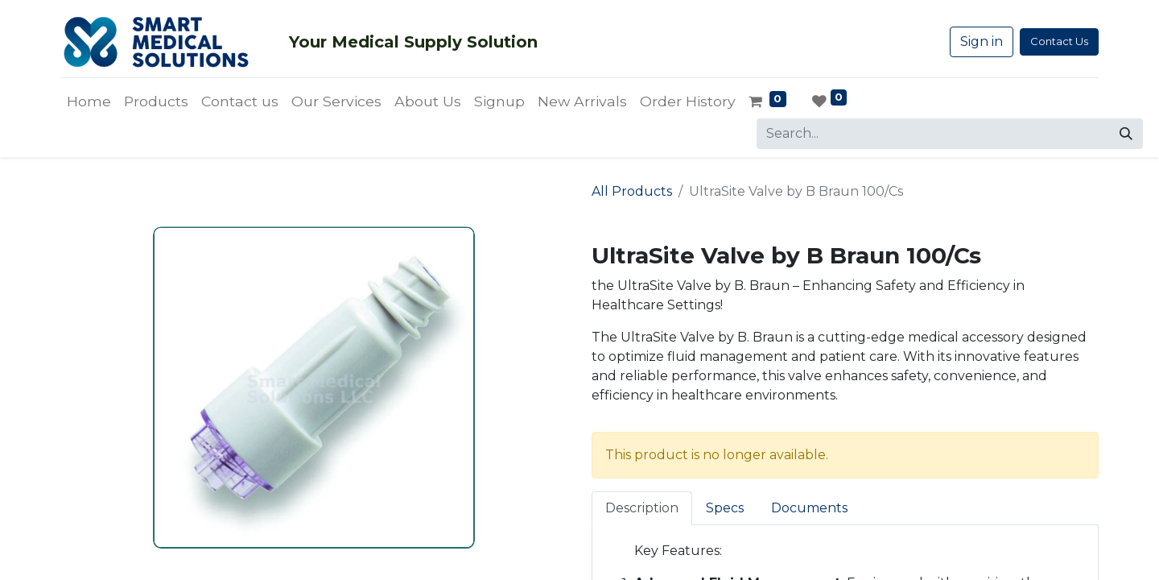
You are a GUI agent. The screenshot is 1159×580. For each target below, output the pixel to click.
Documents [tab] (809, 508)
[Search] (1126, 133)
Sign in (981, 41)
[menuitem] (89, 101)
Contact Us (1059, 41)
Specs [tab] (725, 508)
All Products (632, 191)
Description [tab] (641, 508)
